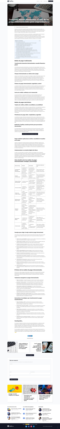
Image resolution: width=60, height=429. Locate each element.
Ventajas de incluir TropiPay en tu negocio (14, 394)
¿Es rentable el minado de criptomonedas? (46, 414)
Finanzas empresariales (30, 338)
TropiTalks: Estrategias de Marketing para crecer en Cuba (16, 413)
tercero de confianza (22, 129)
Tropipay (12, 409)
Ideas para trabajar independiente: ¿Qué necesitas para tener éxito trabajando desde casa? (47, 418)
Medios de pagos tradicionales (20, 41)
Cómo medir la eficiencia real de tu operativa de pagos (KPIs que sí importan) (44, 397)
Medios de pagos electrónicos (20, 46)
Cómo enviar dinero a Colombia (16, 408)
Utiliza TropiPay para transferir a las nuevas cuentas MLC (31, 413)
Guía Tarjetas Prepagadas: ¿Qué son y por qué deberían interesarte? (15, 418)
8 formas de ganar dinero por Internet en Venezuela (30, 409)
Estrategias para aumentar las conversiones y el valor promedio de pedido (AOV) (29, 398)
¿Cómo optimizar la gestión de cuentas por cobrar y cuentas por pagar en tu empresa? (23, 346)
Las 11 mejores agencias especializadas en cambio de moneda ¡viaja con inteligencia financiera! (36, 347)
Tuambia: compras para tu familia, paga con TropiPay (30, 418)
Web (10, 375)
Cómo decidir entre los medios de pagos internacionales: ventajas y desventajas (28, 52)
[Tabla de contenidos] (39, 40)
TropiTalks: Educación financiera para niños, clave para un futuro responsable (46, 409)
